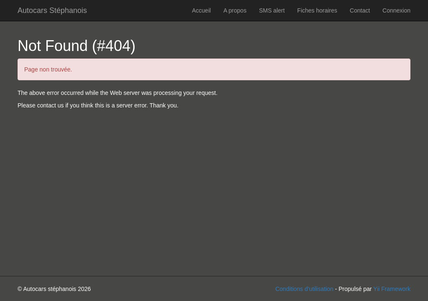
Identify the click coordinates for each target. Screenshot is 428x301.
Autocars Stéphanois (52, 10)
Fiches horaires (317, 10)
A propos (234, 10)
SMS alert (272, 10)
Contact (360, 10)
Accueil (201, 10)
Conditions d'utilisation (304, 289)
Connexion (396, 10)
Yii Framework (391, 289)
